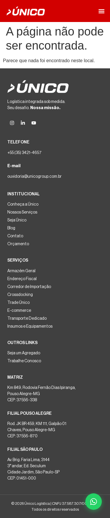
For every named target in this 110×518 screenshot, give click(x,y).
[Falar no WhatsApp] (93, 501)
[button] (101, 11)
